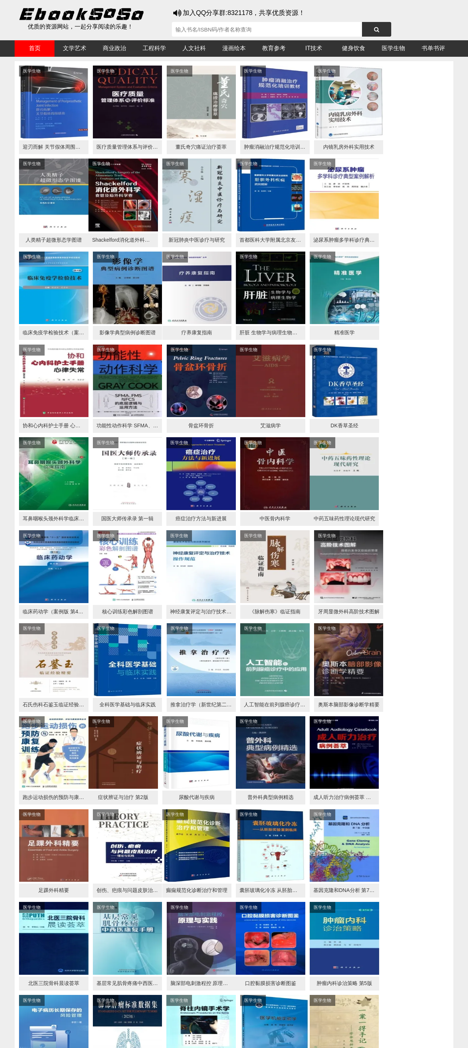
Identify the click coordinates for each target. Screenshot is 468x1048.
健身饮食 (353, 48)
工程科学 (154, 48)
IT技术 (313, 48)
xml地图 (370, 1037)
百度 (117, 1023)
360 (130, 1023)
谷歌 (73, 1023)
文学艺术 (74, 48)
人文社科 (194, 48)
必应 (102, 1023)
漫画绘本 (234, 48)
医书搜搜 (53, 1023)
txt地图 (391, 1037)
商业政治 (114, 48)
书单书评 (433, 48)
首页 (35, 48)
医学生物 (393, 48)
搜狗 (87, 1023)
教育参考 (274, 48)
